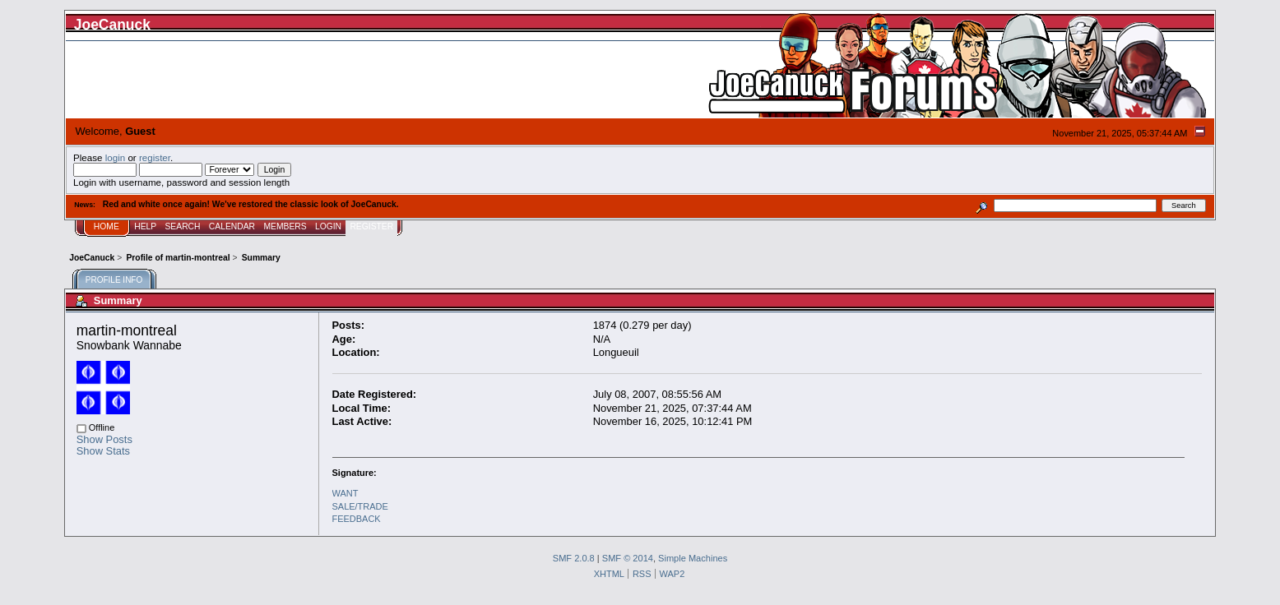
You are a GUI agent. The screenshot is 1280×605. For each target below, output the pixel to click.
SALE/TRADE (360, 506)
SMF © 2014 (627, 558)
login (115, 157)
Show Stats (103, 451)
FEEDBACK (356, 519)
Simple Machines (692, 558)
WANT (345, 493)
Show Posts (104, 439)
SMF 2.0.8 (574, 558)
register (154, 157)
